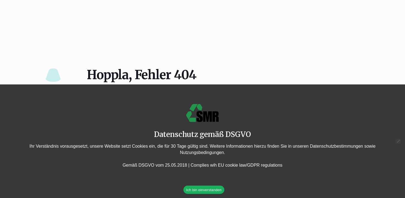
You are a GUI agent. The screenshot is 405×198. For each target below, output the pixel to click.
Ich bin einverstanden (204, 190)
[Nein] (398, 141)
